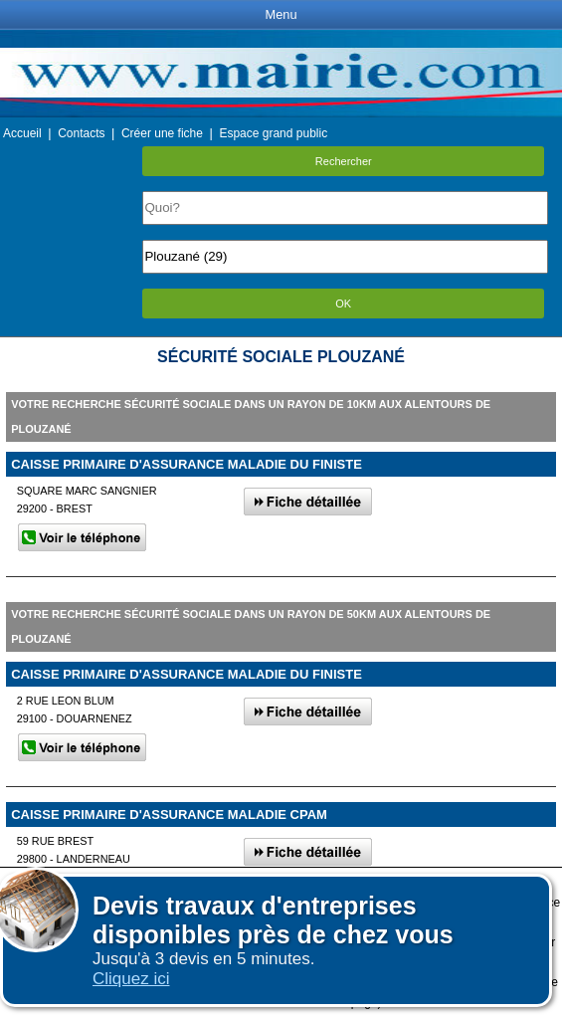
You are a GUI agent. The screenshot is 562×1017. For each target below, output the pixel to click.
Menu (280, 14)
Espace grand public (273, 133)
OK (343, 303)
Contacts (81, 133)
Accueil (22, 133)
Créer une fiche (162, 133)
